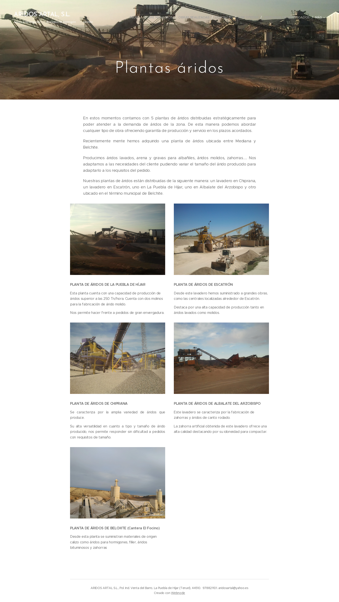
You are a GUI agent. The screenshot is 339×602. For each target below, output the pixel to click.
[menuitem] (135, 17)
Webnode (178, 593)
